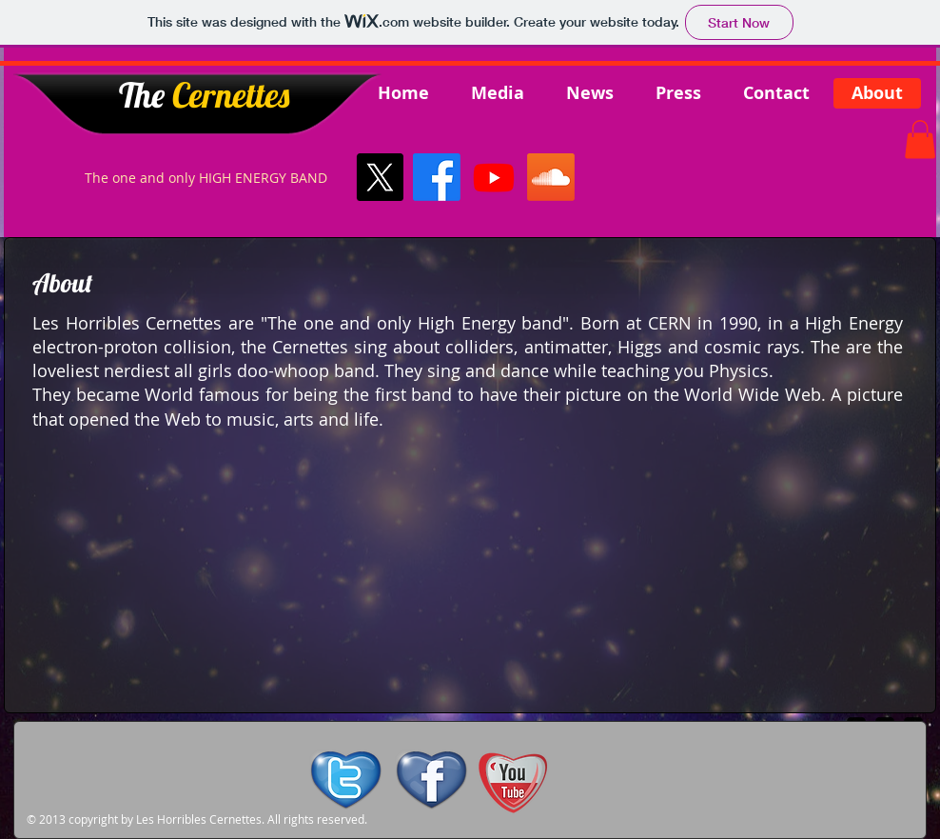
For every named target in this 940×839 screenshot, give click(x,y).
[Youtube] (494, 177)
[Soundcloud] (551, 177)
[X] (379, 177)
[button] (920, 139)
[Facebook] (436, 177)
